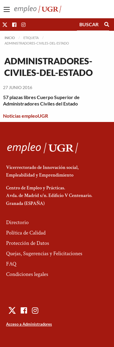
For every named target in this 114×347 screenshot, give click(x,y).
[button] (5, 24)
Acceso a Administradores (29, 324)
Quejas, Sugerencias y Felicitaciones (44, 253)
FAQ (11, 263)
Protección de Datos (27, 243)
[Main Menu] (7, 9)
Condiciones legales (27, 274)
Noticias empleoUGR (25, 116)
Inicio (10, 38)
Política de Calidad (26, 232)
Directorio (17, 222)
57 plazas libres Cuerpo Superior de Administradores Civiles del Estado (41, 100)
